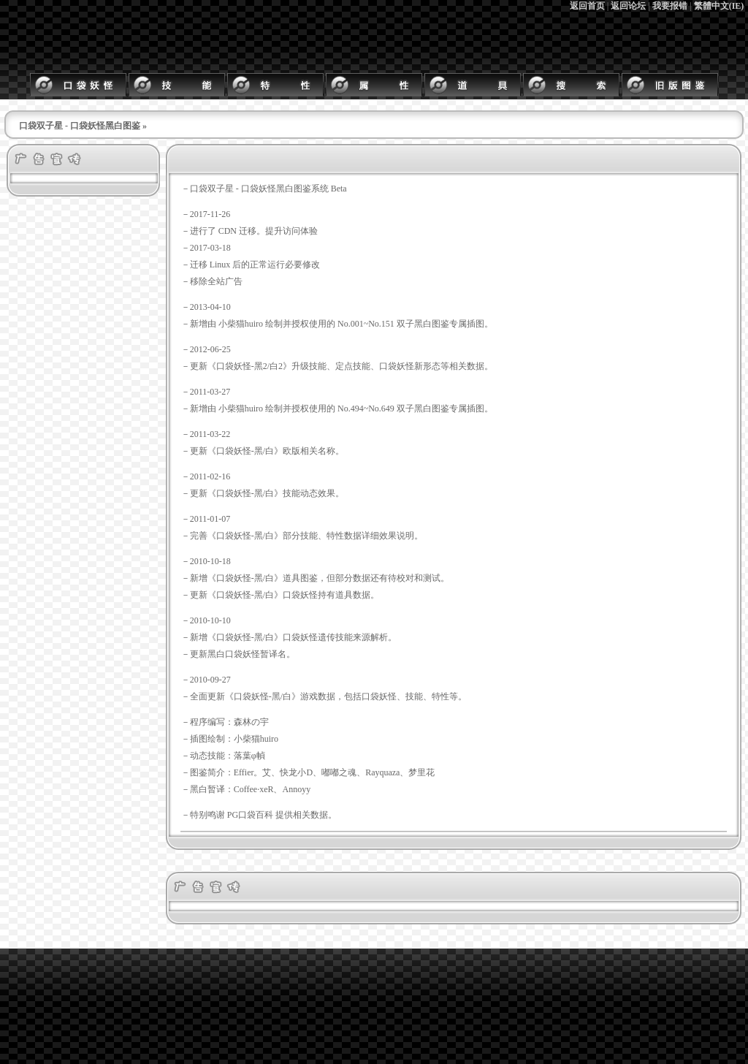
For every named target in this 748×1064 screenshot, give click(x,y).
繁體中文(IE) (719, 6)
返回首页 (587, 6)
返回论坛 (628, 6)
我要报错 (669, 6)
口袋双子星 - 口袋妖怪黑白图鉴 (79, 126)
